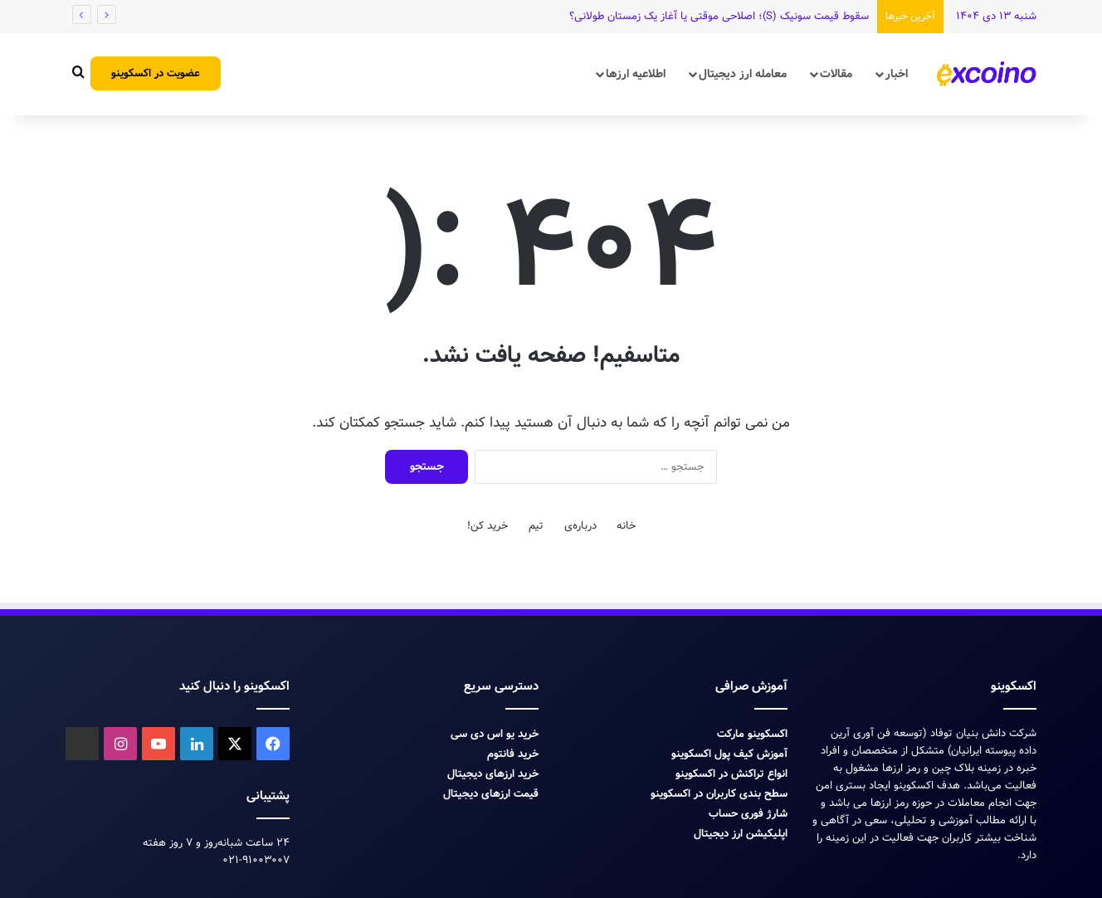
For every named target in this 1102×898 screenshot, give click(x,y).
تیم (536, 525)
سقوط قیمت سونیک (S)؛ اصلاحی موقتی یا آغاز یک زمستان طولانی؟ (719, 16)
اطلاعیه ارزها (636, 74)
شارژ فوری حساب (748, 813)
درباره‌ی (580, 525)
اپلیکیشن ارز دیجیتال (740, 833)
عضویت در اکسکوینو (155, 73)
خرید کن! (487, 525)
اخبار (896, 74)
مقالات (836, 74)
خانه (626, 525)
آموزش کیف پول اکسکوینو (729, 754)
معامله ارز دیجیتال (743, 74)
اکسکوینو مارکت (752, 734)
